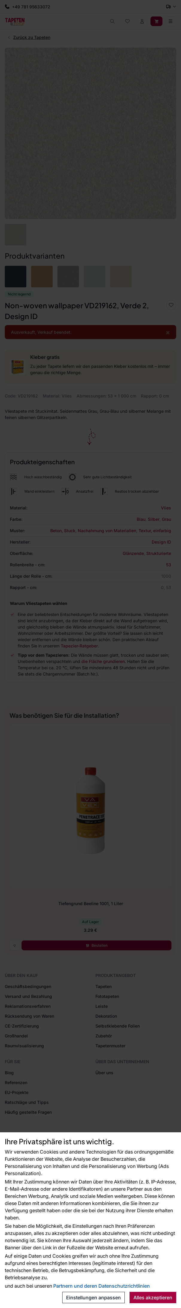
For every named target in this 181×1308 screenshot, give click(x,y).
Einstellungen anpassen (93, 1298)
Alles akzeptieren (152, 1298)
